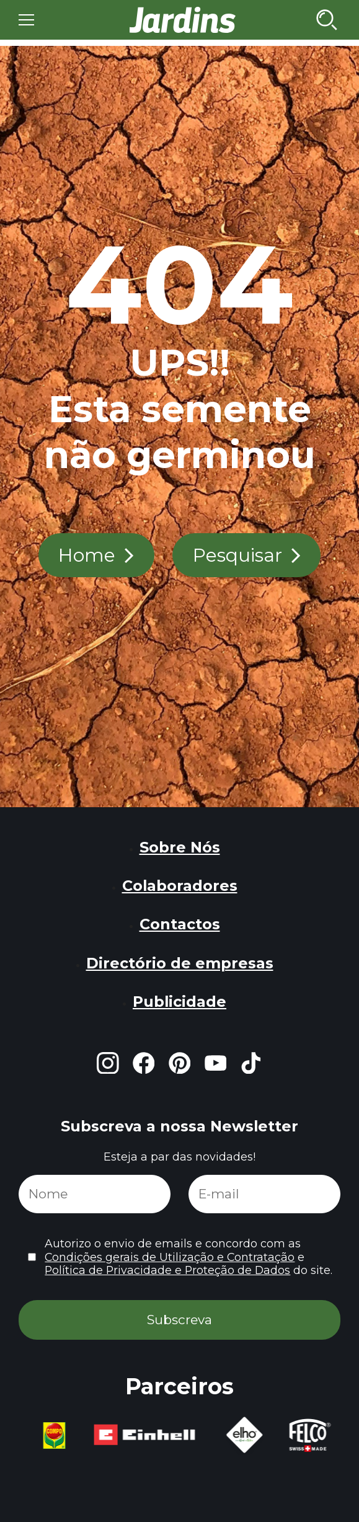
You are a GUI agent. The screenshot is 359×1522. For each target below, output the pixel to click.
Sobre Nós (180, 847)
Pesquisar (237, 555)
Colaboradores (179, 886)
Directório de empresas (179, 963)
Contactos (180, 924)
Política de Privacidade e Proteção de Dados (167, 1269)
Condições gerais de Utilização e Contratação (170, 1256)
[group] (52, 1436)
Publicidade (179, 1002)
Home (86, 555)
